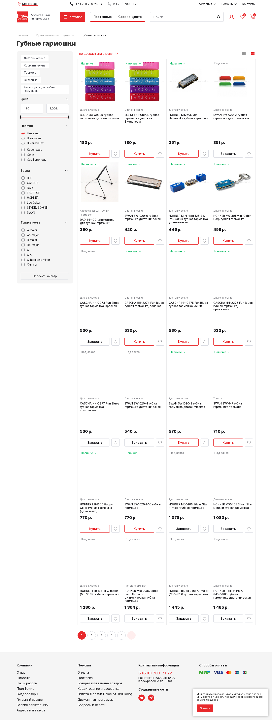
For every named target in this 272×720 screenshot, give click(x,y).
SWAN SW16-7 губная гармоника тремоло (229, 375)
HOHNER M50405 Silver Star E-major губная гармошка (230, 463)
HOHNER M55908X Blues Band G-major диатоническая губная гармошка (142, 551)
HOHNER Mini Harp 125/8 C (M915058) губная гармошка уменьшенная (188, 204)
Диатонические (34, 58)
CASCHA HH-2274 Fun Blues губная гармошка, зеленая (142, 291)
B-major (29, 239)
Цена (24, 99)
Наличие (27, 125)
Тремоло (30, 72)
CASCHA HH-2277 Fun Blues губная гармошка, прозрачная (97, 377)
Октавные (31, 80)
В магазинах (32, 143)
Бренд (25, 170)
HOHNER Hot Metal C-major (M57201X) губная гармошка (97, 550)
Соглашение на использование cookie (40, 704)
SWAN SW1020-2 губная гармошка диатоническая (232, 115)
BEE (26, 178)
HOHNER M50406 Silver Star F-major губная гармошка (186, 463)
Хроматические (35, 65)
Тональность (30, 222)
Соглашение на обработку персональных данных (47, 701)
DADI (27, 188)
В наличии (31, 138)
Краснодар (31, 149)
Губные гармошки (136, 541)
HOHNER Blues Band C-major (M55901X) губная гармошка (186, 550)
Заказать (228, 138)
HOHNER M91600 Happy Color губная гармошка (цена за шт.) (97, 463)
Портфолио (102, 17)
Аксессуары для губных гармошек (40, 89)
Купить (95, 138)
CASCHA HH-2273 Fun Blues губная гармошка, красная (97, 291)
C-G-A (28, 254)
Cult (66, 710)
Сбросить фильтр (45, 276)
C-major (29, 264)
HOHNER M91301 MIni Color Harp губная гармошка (233, 202)
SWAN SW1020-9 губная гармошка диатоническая (143, 202)
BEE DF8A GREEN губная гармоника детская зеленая (97, 117)
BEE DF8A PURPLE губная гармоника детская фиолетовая (142, 117)
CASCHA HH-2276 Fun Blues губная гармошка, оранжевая (231, 291)
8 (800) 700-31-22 (155, 629)
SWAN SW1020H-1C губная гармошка (143, 461)
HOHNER (30, 197)
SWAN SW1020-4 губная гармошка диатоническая (143, 375)
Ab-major (30, 235)
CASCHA (29, 183)
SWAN (28, 212)
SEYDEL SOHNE (34, 207)
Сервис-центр (130, 17)
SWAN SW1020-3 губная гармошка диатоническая (188, 375)
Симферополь (33, 159)
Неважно (30, 133)
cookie (219, 692)
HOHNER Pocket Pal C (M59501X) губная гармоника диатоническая (233, 550)
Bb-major (30, 244)
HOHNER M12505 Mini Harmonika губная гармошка (184, 117)
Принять (203, 706)
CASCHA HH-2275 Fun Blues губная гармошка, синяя (186, 291)
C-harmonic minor (35, 259)
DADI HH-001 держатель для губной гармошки (98, 206)
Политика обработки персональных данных (43, 699)
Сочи (27, 154)
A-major (29, 230)
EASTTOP (30, 192)
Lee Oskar (30, 202)
